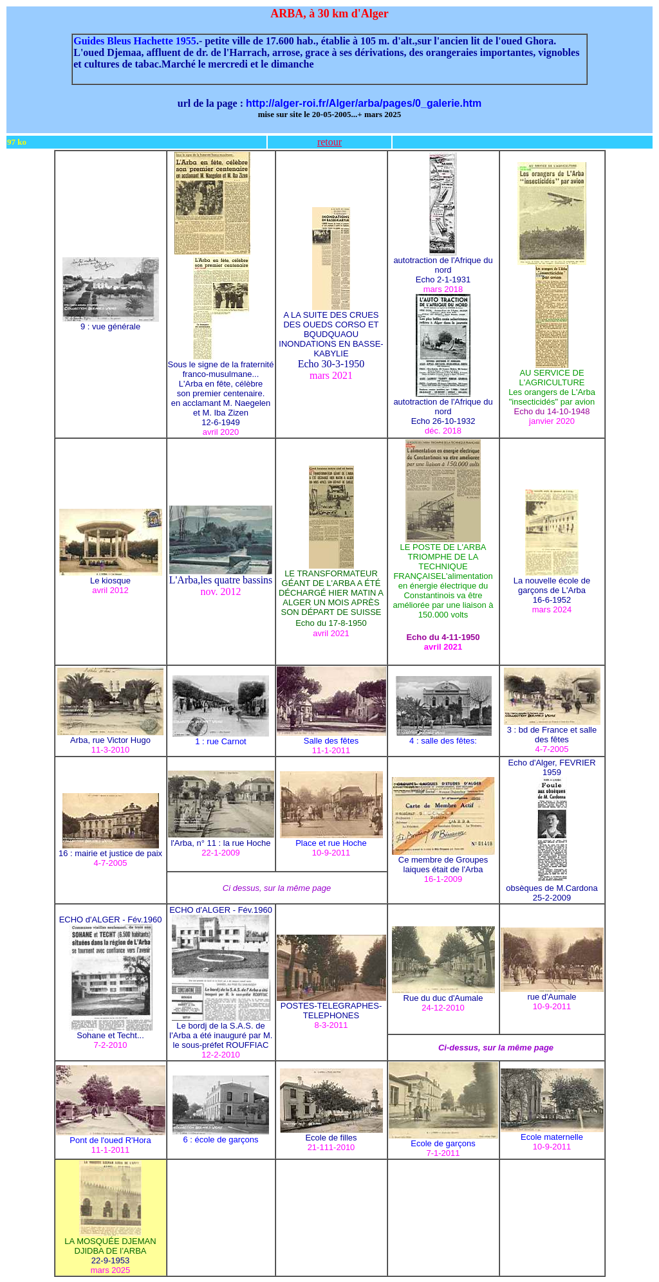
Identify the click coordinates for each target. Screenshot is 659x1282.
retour (329, 141)
